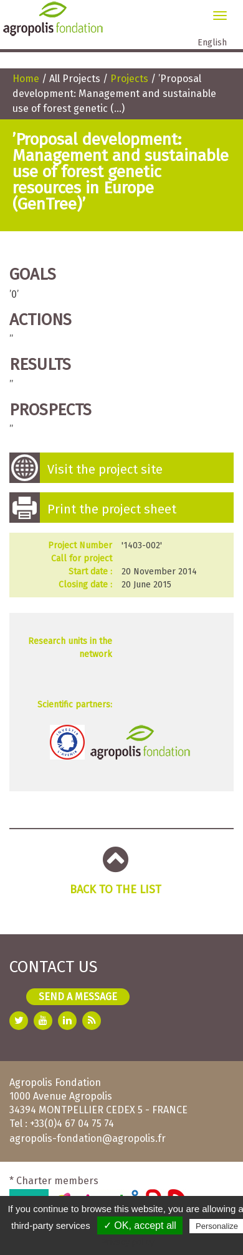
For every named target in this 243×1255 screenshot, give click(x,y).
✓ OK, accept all (139, 1225)
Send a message (78, 997)
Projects (129, 79)
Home (25, 79)
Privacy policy (128, 1242)
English (212, 42)
